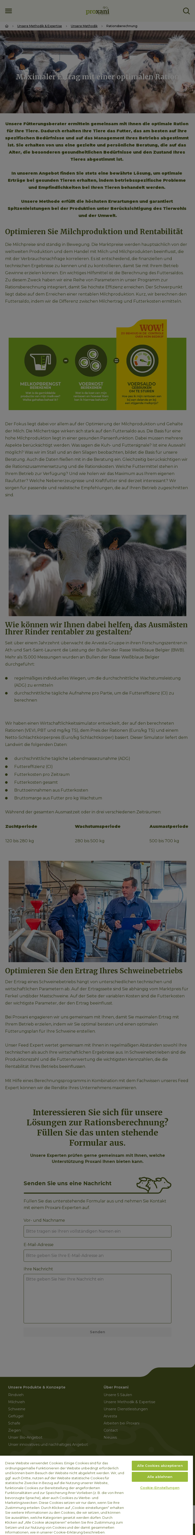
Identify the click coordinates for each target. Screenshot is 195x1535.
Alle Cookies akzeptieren (160, 1466)
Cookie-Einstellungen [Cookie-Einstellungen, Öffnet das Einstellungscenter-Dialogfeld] (160, 1488)
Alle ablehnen (160, 1477)
